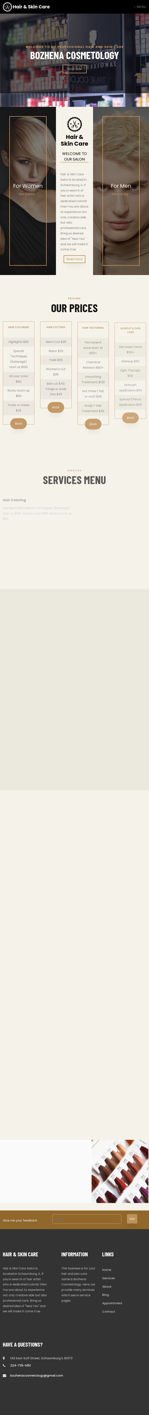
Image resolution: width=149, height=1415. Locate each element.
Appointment (112, 1303)
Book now (75, 69)
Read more (74, 259)
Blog (105, 1295)
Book (18, 426)
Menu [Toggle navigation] (140, 7)
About (107, 1286)
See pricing (28, 194)
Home (106, 1270)
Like (132, 1219)
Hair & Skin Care (26, 7)
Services (108, 1278)
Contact (108, 1311)
